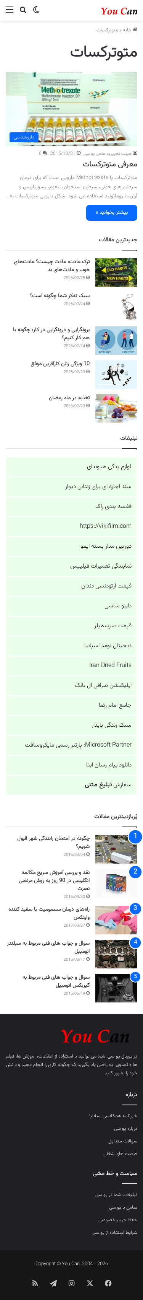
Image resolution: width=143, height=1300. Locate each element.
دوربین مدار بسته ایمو (106, 546)
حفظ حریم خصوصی (117, 1220)
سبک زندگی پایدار (112, 725)
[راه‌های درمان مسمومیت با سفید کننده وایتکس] (116, 920)
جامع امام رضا (115, 705)
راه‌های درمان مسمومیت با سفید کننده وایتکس (49, 913)
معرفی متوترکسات (110, 164)
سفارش (108, 785)
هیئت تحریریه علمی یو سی (108, 153)
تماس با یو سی (123, 1207)
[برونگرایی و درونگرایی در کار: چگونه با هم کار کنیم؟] (116, 340)
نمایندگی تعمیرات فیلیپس (101, 566)
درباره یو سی (125, 1128)
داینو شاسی (118, 606)
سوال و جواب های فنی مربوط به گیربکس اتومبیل (56, 981)
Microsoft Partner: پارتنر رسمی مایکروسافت (78, 745)
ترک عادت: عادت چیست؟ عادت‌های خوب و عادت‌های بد (52, 266)
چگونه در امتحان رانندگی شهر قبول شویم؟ (53, 843)
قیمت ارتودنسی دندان (106, 586)
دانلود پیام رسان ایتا (109, 765)
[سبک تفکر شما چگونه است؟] (116, 306)
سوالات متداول (122, 1141)
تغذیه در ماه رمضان (69, 398)
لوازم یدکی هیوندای (109, 467)
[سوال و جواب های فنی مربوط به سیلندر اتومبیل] (116, 954)
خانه (130, 30)
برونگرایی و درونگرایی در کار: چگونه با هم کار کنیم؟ (51, 334)
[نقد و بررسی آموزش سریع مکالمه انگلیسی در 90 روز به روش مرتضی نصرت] (116, 883)
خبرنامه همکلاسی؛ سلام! (113, 1116)
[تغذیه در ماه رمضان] (116, 408)
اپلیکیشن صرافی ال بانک (103, 686)
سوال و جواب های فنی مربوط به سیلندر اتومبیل (48, 947)
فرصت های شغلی (120, 1154)
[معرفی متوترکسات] (71, 109)
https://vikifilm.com (106, 526)
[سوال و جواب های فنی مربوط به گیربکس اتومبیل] (116, 988)
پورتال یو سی (120, 1056)
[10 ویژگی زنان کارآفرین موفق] (116, 374)
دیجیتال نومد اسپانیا (108, 646)
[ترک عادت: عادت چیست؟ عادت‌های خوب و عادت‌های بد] (116, 272)
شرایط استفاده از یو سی (114, 1233)
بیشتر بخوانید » (112, 212)
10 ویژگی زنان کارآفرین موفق (60, 364)
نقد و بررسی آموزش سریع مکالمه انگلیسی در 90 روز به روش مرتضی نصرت (54, 881)
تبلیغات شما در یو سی (116, 1195)
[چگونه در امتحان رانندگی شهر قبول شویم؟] (116, 849)
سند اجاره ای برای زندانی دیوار (98, 487)
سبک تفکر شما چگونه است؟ (60, 296)
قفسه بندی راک (113, 507)
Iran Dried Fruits (110, 666)
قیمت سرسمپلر (113, 626)
